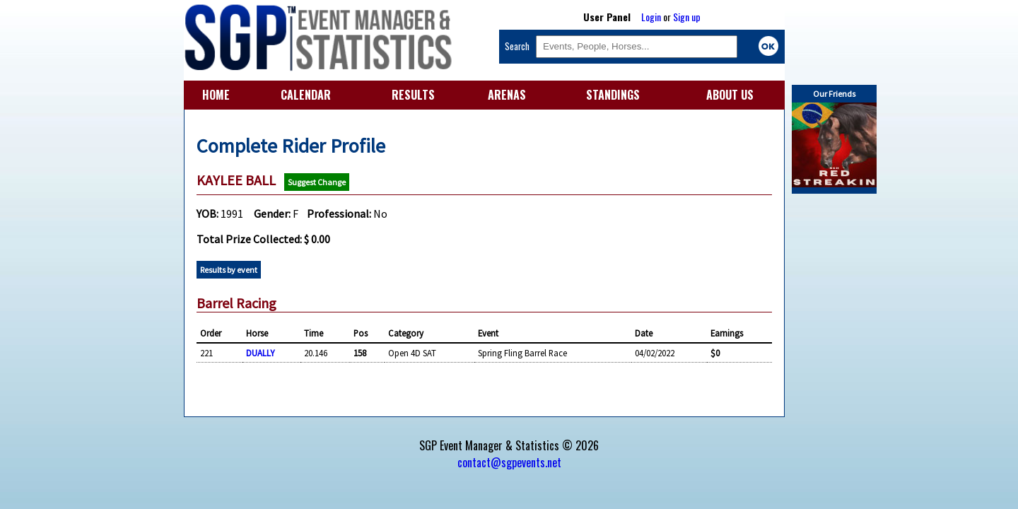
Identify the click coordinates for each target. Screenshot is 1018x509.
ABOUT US (730, 94)
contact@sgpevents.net (509, 462)
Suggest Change (317, 182)
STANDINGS (613, 94)
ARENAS (507, 94)
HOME (216, 94)
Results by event (228, 269)
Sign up (687, 16)
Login (651, 16)
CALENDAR (306, 94)
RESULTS (413, 94)
